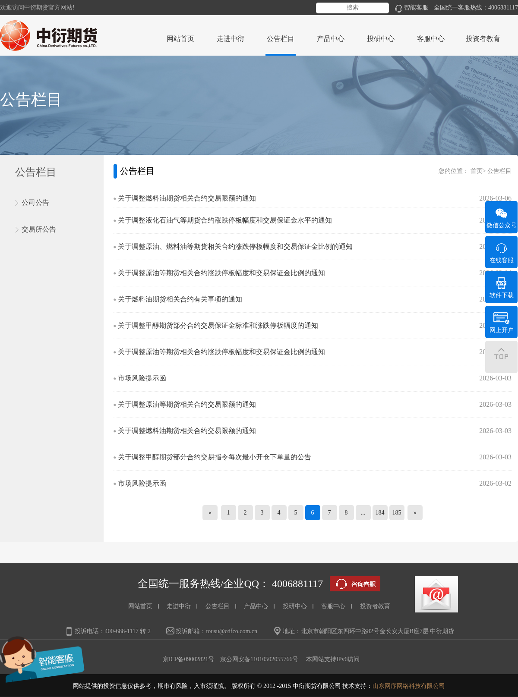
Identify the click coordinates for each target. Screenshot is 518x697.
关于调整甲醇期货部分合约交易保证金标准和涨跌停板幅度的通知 (218, 325)
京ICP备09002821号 (189, 659)
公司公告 (35, 202)
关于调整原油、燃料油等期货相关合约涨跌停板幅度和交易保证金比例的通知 (235, 246)
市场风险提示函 (142, 378)
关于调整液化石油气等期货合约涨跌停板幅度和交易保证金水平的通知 (225, 220)
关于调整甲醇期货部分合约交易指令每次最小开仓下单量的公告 (214, 457)
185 (396, 512)
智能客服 (411, 7)
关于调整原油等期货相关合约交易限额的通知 (187, 404)
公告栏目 (499, 171)
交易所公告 (39, 229)
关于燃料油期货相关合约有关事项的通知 (180, 299)
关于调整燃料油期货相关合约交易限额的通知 (187, 198)
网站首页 (180, 38)
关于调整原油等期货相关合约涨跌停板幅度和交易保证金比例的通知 (221, 272)
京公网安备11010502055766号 (259, 659)
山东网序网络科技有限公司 (409, 686)
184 (380, 512)
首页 (477, 171)
